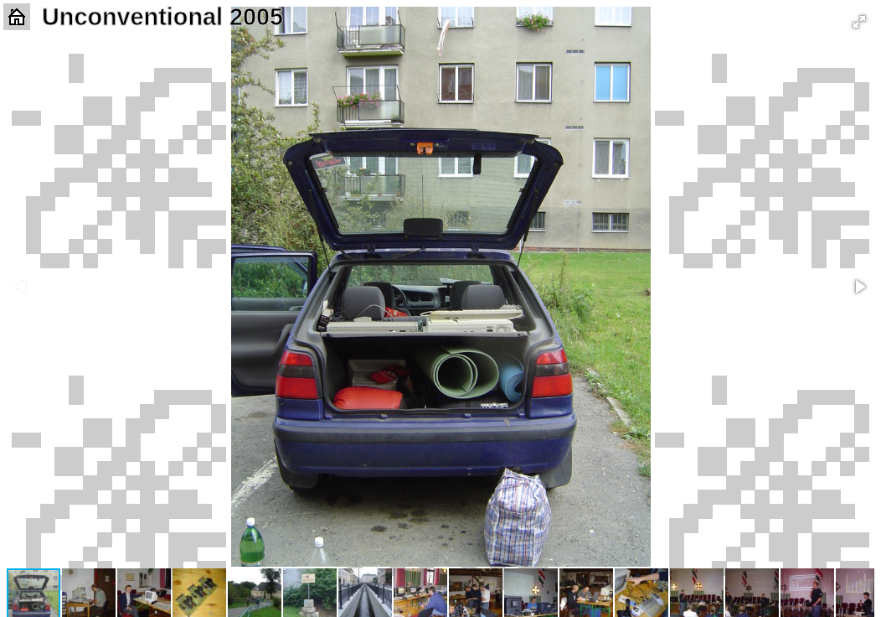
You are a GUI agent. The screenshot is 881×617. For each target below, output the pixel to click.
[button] (859, 21)
